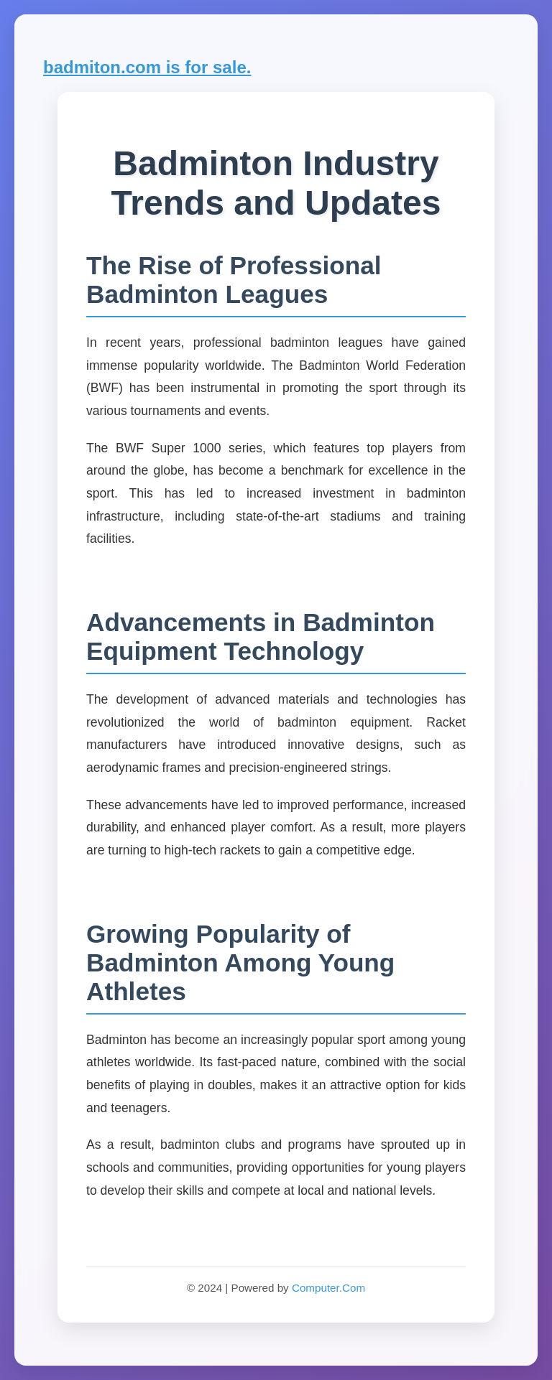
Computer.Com (328, 1288)
